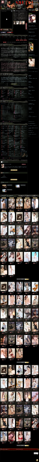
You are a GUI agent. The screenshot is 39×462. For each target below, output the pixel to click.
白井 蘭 (27, 262)
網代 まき (27, 249)
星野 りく (3, 222)
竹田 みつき (27, 402)
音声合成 (4, 248)
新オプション (19, 331)
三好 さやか (27, 222)
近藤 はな (35, 262)
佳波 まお (11, 262)
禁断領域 (4, 415)
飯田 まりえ (11, 222)
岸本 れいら (3, 209)
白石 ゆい (35, 222)
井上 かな (19, 209)
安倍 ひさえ (19, 249)
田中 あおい (11, 209)
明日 (28, 196)
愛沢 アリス (27, 292)
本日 (21, 196)
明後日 (34, 196)
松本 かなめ (19, 262)
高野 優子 (3, 402)
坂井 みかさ (3, 262)
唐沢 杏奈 (35, 402)
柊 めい (4, 332)
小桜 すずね (34, 209)
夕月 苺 (35, 292)
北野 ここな (27, 209)
